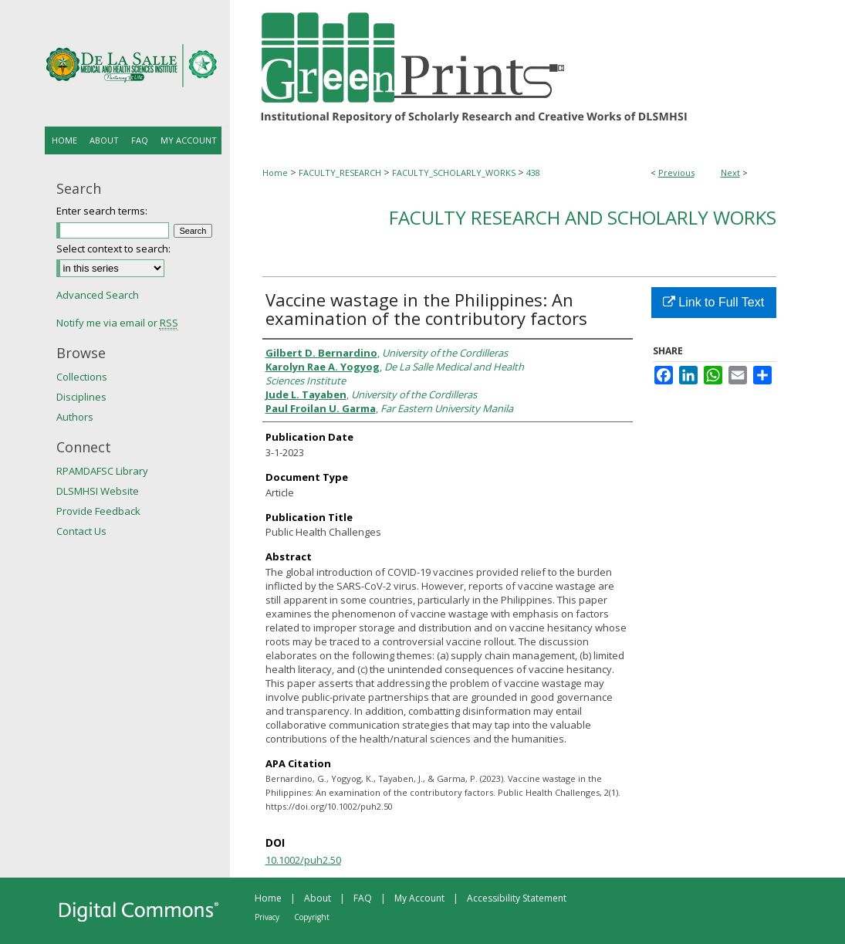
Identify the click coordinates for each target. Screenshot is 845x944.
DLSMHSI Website (97, 491)
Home (275, 172)
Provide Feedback (98, 511)
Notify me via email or (117, 323)
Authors (74, 417)
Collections (81, 377)
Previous (676, 172)
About (317, 898)
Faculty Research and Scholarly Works (582, 217)
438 (533, 172)
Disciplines (81, 397)
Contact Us (81, 531)
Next (730, 172)
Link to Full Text (713, 302)
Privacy (267, 917)
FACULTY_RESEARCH (340, 172)
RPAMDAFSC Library (102, 471)
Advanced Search (97, 295)
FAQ (362, 898)
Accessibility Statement (516, 898)
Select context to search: (113, 248)
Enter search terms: (101, 211)
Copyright (312, 917)
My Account (419, 898)
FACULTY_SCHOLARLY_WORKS (453, 172)
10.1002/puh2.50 (303, 860)
